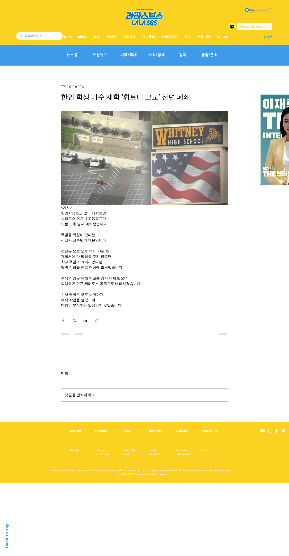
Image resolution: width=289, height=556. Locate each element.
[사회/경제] (156, 55)
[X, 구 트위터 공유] (74, 320)
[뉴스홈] (72, 55)
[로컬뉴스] (100, 55)
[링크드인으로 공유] (85, 320)
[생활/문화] (209, 55)
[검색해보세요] (39, 36)
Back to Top (7, 535)
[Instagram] (269, 430)
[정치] (182, 55)
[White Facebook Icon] (276, 430)
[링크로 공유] (96, 320)
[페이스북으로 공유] (63, 320)
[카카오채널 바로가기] (254, 26)
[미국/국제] (128, 55)
